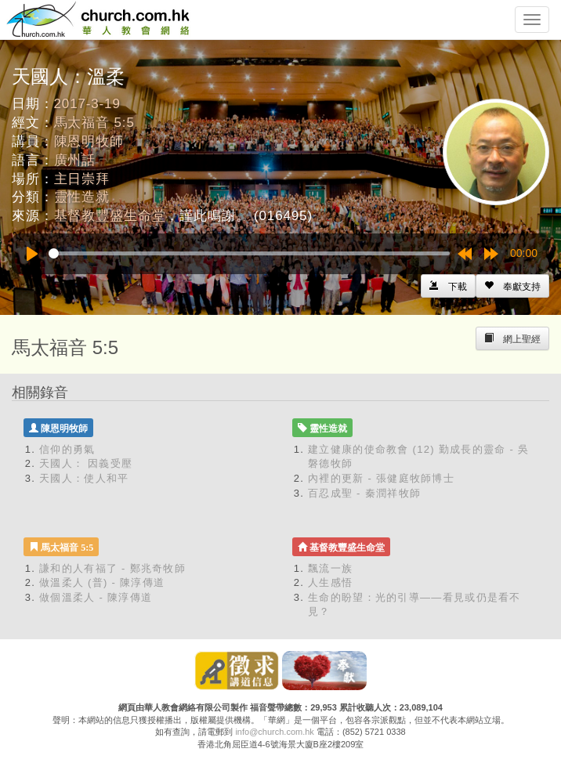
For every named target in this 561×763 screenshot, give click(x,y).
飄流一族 (330, 568)
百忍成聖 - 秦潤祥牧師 (364, 493)
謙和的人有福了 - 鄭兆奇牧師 (112, 568)
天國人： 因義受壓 (85, 463)
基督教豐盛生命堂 (110, 215)
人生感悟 (330, 582)
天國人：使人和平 (83, 478)
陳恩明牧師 (89, 141)
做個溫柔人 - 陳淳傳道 (95, 597)
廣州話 (75, 160)
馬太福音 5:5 (94, 122)
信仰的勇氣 (67, 449)
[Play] (32, 253)
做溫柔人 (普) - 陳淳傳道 (102, 582)
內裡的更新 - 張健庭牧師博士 (381, 478)
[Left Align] (512, 286)
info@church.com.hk (274, 731)
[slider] (249, 253)
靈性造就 (82, 197)
